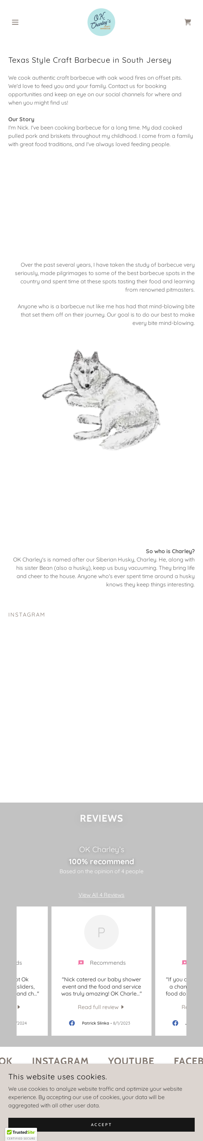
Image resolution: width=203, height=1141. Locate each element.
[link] (101, 22)
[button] (22, 22)
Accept (101, 1124)
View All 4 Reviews (101, 902)
